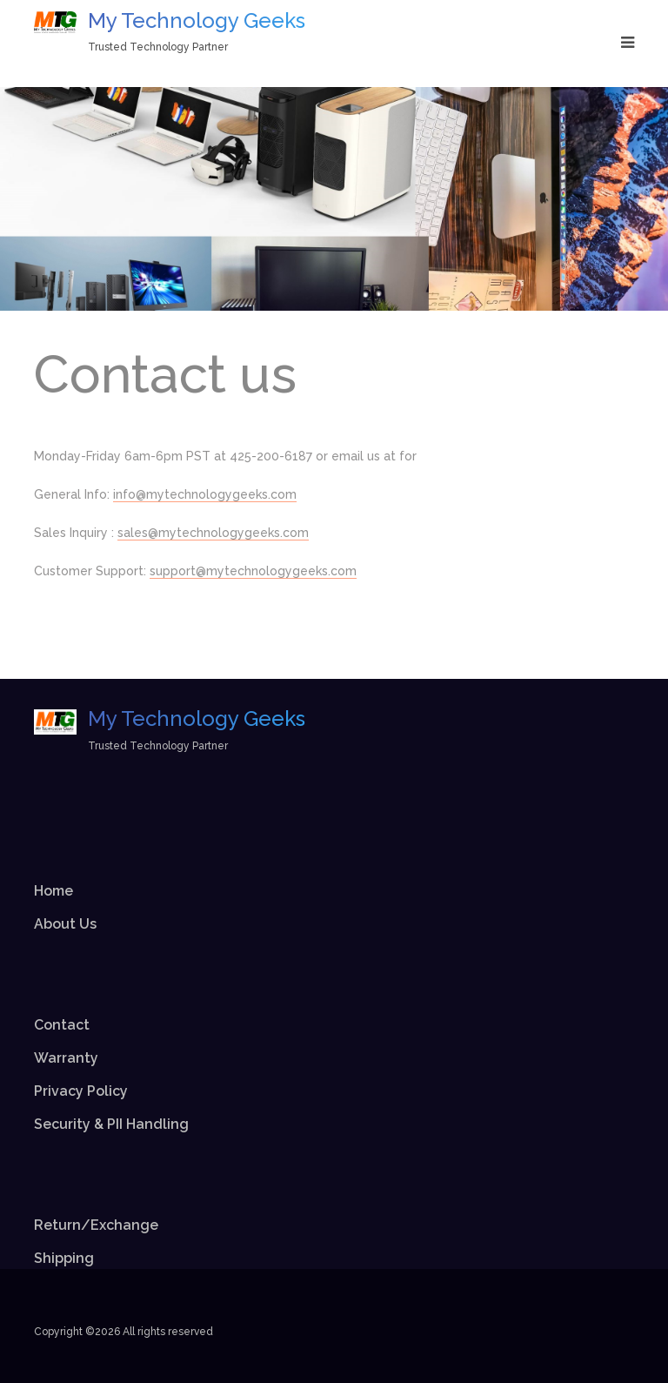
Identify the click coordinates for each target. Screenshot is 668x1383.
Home (53, 891)
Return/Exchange (96, 1225)
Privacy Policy (81, 1091)
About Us (65, 924)
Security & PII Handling (111, 1124)
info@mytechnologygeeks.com (205, 494)
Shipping (64, 1258)
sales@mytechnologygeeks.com (213, 533)
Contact (62, 1025)
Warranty (66, 1058)
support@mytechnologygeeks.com (253, 571)
